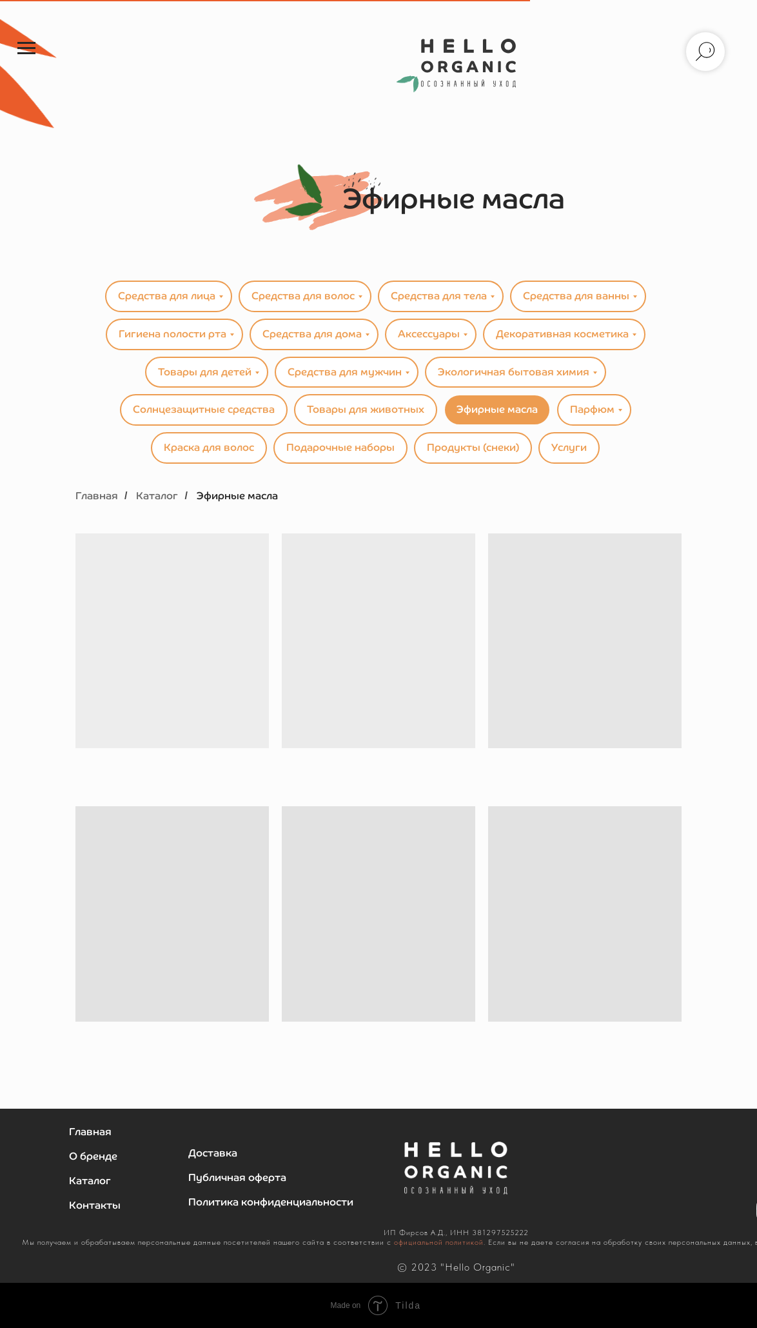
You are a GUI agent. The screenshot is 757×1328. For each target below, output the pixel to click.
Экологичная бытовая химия (513, 372)
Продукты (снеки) (473, 447)
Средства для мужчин (345, 372)
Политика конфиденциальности (270, 1202)
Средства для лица (166, 296)
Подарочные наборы (340, 447)
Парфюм (592, 409)
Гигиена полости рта (172, 334)
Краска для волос (209, 447)
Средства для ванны (576, 296)
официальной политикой (439, 1242)
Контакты (95, 1205)
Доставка (212, 1153)
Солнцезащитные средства (204, 409)
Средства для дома (312, 334)
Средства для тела (439, 296)
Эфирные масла (497, 409)
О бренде (93, 1156)
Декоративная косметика (562, 334)
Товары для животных (365, 409)
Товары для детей (204, 372)
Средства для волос (303, 296)
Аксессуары (429, 334)
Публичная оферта (237, 1177)
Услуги (569, 447)
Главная (96, 496)
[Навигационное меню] (26, 48)
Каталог (157, 496)
